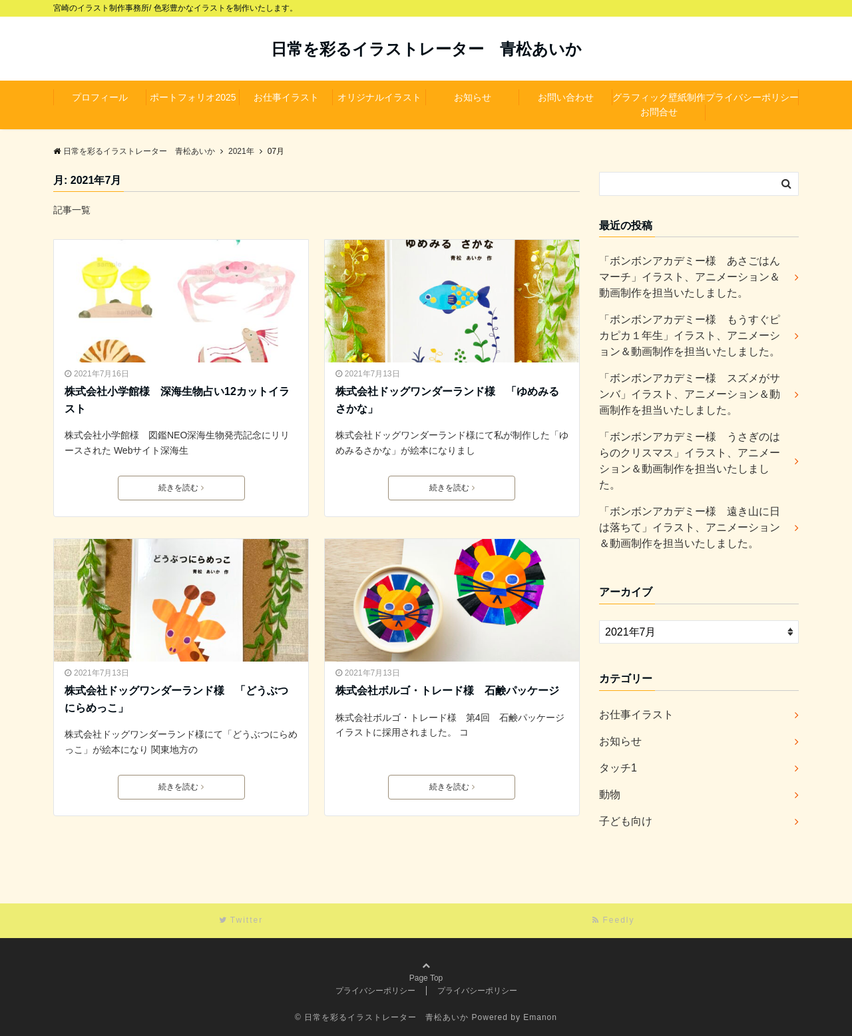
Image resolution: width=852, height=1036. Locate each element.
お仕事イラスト (286, 97)
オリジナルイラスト (379, 97)
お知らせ (472, 97)
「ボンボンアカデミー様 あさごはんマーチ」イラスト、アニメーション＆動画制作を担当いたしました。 (689, 276)
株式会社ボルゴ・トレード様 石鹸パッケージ (447, 690)
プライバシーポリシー (752, 97)
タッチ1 (618, 768)
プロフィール (100, 97)
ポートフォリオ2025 (193, 97)
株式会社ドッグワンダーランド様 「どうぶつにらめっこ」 (176, 699)
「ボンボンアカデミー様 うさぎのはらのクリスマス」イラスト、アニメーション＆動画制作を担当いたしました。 (689, 460)
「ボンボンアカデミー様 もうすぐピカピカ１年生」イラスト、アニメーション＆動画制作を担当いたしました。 (689, 335)
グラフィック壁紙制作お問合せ (659, 104)
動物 (609, 794)
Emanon (540, 1017)
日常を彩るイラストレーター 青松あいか (426, 49)
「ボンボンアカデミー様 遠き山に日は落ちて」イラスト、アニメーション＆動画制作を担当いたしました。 (689, 527)
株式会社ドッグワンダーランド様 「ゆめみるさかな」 (447, 400)
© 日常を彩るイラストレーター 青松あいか (382, 1017)
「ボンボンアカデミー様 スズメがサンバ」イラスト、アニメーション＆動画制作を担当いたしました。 (689, 394)
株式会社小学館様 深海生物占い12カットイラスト (177, 400)
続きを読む (181, 487)
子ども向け (625, 821)
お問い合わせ (566, 97)
